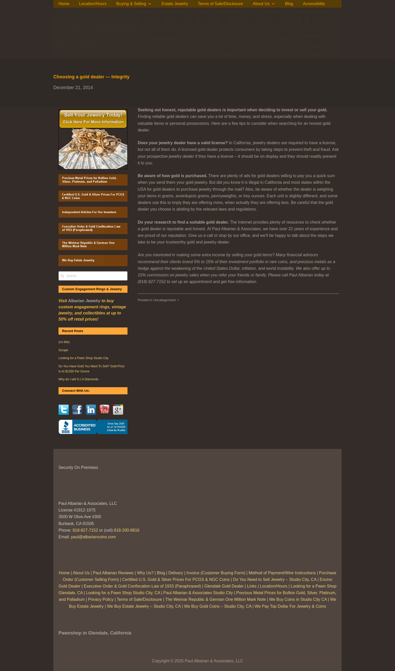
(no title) (64, 342)
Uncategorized (164, 300)
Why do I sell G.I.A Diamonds (78, 379)
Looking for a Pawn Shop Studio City (83, 358)
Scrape (63, 350)
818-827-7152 (85, 530)
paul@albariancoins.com (93, 537)
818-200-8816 (127, 530)
